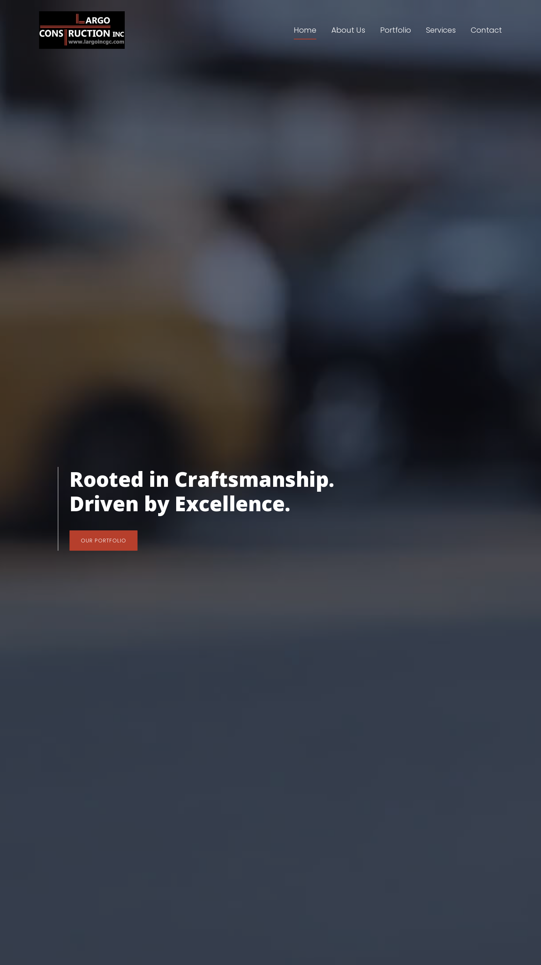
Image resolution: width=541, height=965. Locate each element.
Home (305, 30)
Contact (486, 30)
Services (441, 30)
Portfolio (395, 30)
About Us (348, 30)
